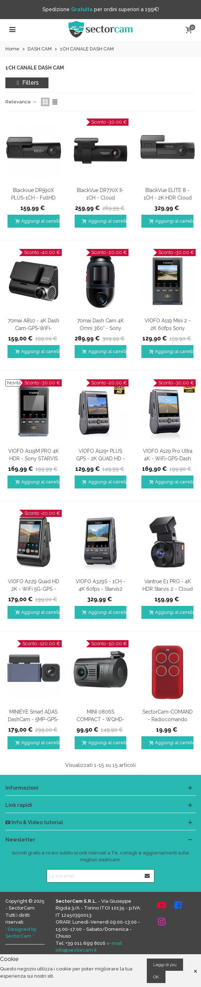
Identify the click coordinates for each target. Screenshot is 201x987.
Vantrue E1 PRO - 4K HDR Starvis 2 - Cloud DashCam (167, 589)
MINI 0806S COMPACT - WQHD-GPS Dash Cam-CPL (100, 719)
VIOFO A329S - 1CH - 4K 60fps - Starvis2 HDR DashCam (100, 589)
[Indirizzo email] (94, 876)
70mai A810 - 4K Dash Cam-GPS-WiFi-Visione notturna (33, 328)
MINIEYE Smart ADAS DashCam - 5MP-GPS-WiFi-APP (33, 719)
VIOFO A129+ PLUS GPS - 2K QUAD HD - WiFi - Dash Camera (100, 458)
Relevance (21, 101)
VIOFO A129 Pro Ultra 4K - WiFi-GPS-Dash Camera (167, 458)
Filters (27, 82)
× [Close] (195, 970)
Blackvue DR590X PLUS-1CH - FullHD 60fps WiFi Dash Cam (33, 197)
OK (156, 976)
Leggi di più (165, 964)
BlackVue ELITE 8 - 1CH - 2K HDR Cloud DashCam (168, 197)
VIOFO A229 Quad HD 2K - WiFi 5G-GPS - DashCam (33, 589)
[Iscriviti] (147, 876)
